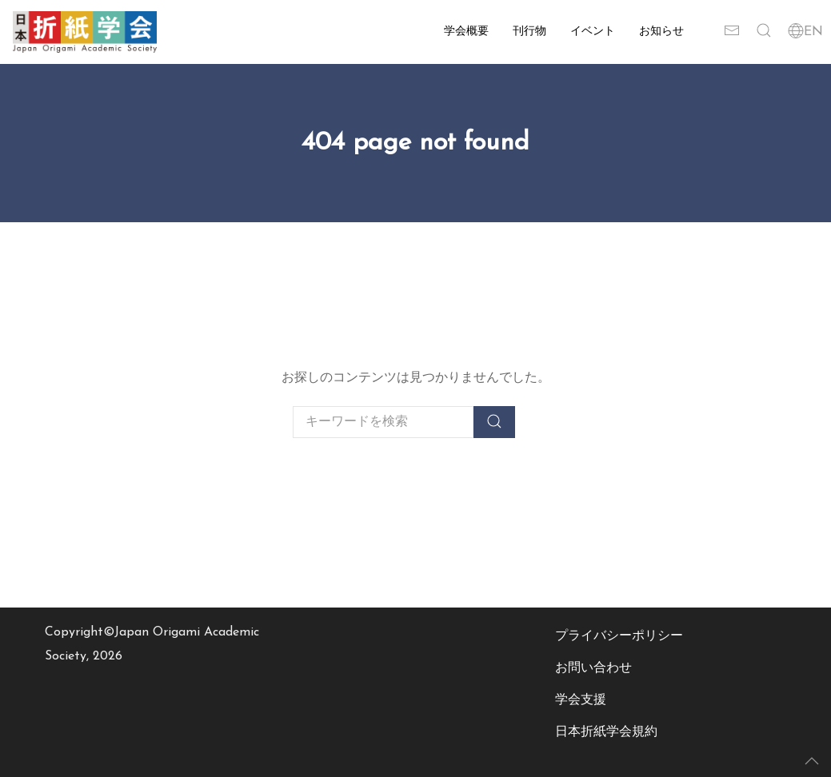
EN (805, 32)
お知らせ (661, 32)
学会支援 (580, 700)
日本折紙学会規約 (606, 732)
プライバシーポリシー (619, 636)
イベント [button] (592, 32)
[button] (764, 32)
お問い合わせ (593, 668)
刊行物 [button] (529, 32)
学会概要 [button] (466, 32)
